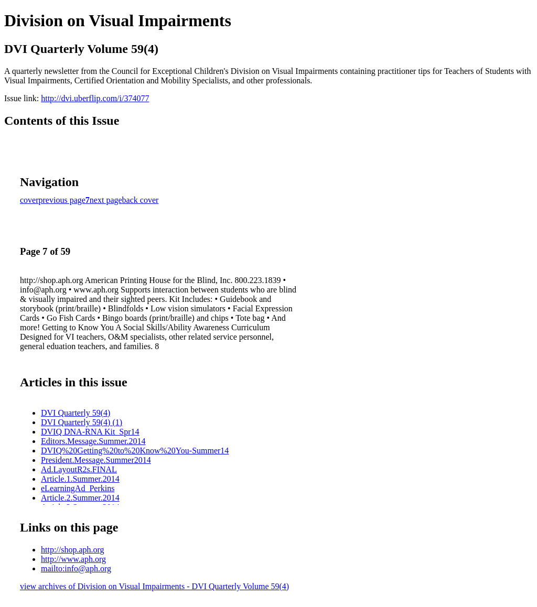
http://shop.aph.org (72, 549)
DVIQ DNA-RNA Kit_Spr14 (90, 431)
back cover (140, 200)
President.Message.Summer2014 (96, 460)
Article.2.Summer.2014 (80, 497)
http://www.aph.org (73, 559)
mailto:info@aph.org (76, 568)
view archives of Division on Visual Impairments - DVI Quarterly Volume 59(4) (154, 586)
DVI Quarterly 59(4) (75, 412)
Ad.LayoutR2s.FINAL (79, 469)
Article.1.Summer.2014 (80, 478)
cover (29, 200)
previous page (62, 200)
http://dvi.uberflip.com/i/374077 (95, 98)
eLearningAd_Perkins (77, 488)
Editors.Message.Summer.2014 (93, 441)
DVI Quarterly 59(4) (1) (81, 422)
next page (106, 200)
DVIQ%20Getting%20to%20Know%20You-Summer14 (135, 450)
